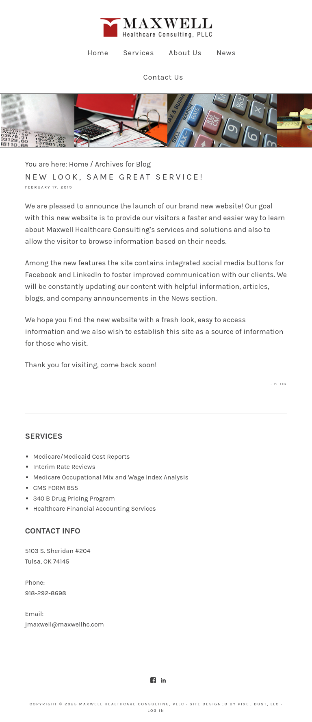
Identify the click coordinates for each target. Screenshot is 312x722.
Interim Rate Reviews (64, 466)
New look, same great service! (114, 177)
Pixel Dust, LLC (259, 704)
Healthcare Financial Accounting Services (94, 508)
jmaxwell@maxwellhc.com (64, 624)
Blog (280, 384)
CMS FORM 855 (55, 488)
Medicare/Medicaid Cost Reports (81, 456)
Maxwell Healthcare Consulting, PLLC (156, 28)
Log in (156, 710)
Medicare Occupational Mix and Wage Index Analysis (110, 477)
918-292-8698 (45, 593)
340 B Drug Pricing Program (74, 498)
